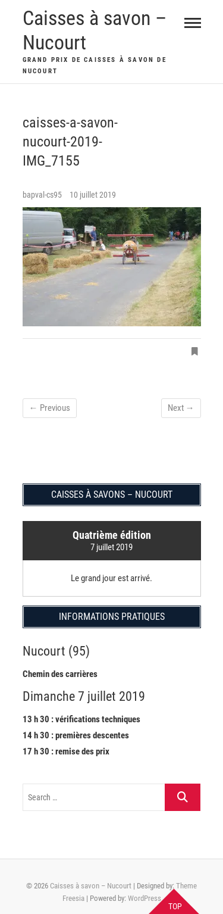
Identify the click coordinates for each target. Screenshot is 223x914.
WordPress (144, 898)
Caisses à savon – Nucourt (95, 30)
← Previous (49, 408)
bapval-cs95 (43, 194)
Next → (181, 408)
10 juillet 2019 (93, 194)
